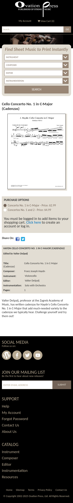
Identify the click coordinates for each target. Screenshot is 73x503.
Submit (62, 384)
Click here (33, 222)
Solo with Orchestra (35, 285)
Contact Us (61, 490)
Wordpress (6, 355)
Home (9, 490)
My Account (25, 21)
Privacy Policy (45, 490)
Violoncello (30, 276)
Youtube (37, 355)
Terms (31, 490)
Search (36, 89)
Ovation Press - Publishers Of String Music (36, 9)
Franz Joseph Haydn (34, 271)
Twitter (27, 355)
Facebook (17, 355)
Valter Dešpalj (31, 280)
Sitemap (20, 490)
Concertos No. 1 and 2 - (29, 210)
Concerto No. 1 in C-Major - (32, 205)
